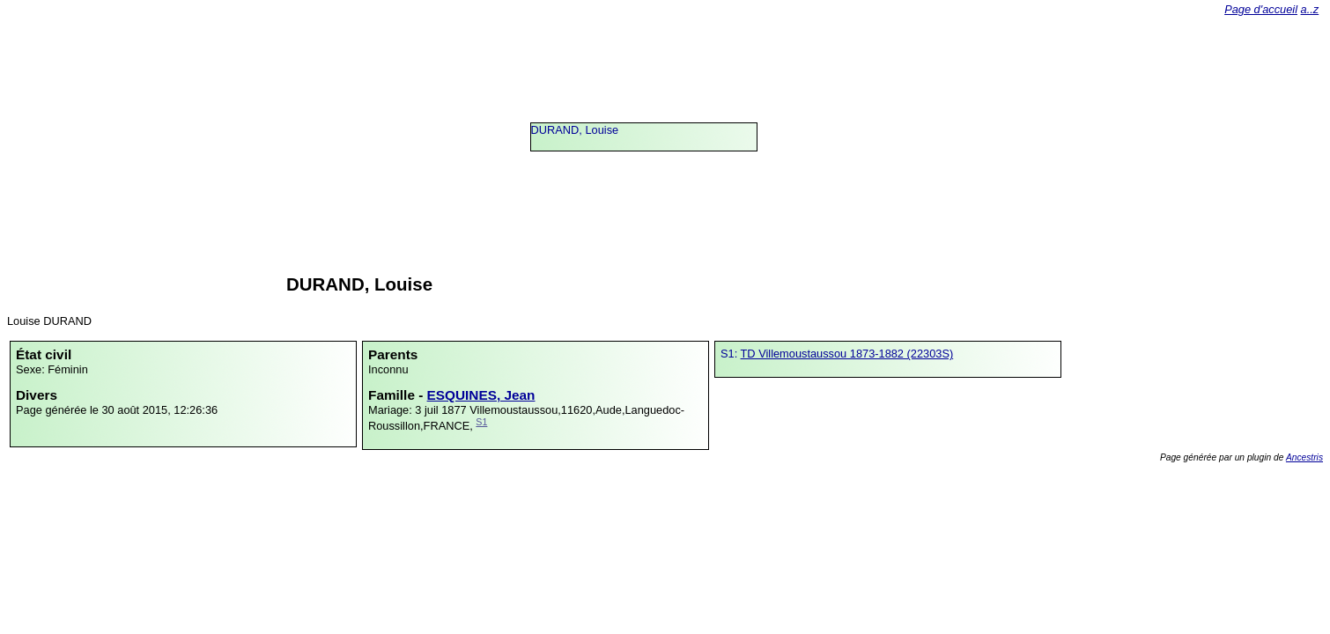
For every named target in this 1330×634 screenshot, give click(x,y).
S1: (730, 353)
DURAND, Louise (575, 129)
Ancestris (1304, 457)
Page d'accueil (1260, 9)
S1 (481, 422)
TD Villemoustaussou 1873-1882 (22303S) (847, 353)
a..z (1310, 9)
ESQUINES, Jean (481, 394)
